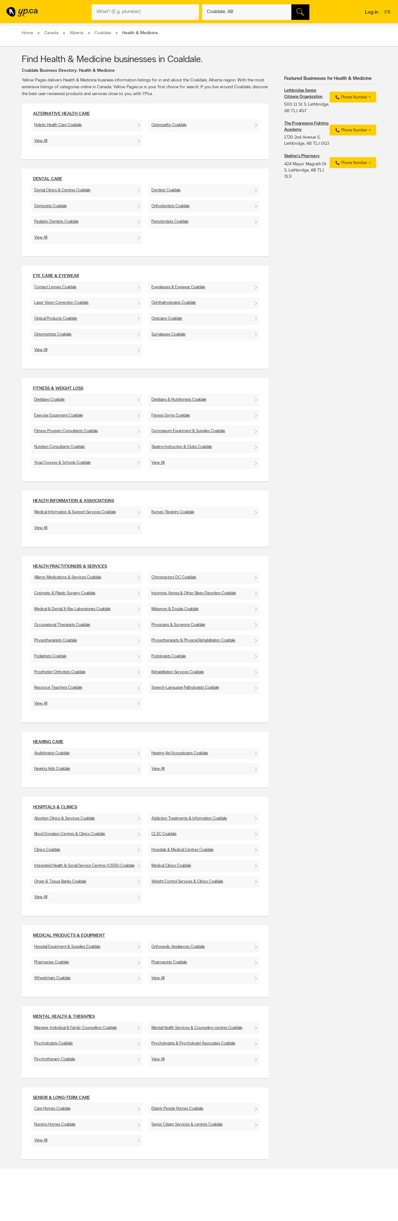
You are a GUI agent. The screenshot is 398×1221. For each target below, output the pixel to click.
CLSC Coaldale (164, 834)
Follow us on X (252, 1212)
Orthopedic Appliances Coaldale (178, 947)
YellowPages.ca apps (257, 1207)
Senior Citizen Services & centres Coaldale (187, 1125)
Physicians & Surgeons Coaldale (178, 625)
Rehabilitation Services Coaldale (177, 672)
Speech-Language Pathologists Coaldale (185, 688)
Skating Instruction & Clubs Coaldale (181, 447)
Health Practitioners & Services (70, 566)
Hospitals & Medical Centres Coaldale (182, 850)
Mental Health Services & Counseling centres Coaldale (197, 1028)
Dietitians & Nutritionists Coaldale (178, 400)
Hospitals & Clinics (55, 807)
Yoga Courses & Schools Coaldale (62, 463)
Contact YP (108, 1207)
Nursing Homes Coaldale (55, 1125)
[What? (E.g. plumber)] (145, 12)
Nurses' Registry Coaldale (172, 512)
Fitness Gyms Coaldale (170, 416)
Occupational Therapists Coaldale (62, 625)
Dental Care (47, 179)
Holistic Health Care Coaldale (58, 125)
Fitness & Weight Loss (58, 388)
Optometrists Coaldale (53, 334)
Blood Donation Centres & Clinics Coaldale (69, 834)
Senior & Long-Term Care (61, 1097)
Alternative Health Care (61, 114)
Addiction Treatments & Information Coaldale (189, 818)
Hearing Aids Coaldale (52, 769)
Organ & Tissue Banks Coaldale (60, 882)
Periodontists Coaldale (169, 222)
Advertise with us (38, 1207)
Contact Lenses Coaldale (55, 287)
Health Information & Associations (73, 501)
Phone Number (350, 97)
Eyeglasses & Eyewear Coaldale (178, 287)
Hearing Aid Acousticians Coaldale (179, 753)
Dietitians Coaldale (49, 400)
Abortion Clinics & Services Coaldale (64, 818)
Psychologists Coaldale (53, 1043)
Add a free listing (38, 1212)
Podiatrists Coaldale (50, 656)
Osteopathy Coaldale (169, 125)
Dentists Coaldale (166, 190)
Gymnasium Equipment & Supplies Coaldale (188, 431)
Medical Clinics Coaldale (171, 866)
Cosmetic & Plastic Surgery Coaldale (64, 593)
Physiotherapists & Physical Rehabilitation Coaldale (193, 640)
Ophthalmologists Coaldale (173, 303)
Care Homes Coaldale (52, 1109)
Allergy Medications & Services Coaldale (67, 577)
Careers (105, 1212)
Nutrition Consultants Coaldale (59, 447)
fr (388, 12)
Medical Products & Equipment (69, 935)
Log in (371, 12)
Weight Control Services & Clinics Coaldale (187, 882)
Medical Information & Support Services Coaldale (75, 512)
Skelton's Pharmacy (302, 156)
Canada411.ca (322, 1207)
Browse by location (185, 1212)
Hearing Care (48, 742)
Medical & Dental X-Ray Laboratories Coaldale (72, 609)
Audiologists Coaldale (52, 753)
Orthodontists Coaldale (170, 206)
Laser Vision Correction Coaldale (61, 303)
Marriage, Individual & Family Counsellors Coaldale (75, 1028)
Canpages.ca (322, 1212)
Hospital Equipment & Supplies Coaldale (67, 947)
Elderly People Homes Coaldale (177, 1109)
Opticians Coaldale (166, 319)
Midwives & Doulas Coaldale (175, 609)
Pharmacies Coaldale (51, 962)
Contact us (366, 1181)
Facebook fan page (256, 1217)
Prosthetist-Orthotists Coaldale (60, 672)
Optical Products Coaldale (55, 319)
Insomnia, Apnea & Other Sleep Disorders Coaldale (193, 593)
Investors (106, 1217)
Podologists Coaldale (168, 656)
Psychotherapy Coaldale (54, 1059)
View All (40, 141)
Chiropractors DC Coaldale (173, 577)
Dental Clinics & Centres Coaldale (62, 190)
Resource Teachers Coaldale (58, 688)
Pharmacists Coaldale (169, 962)
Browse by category (186, 1207)
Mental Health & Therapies (64, 1016)
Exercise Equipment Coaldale (58, 416)
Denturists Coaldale (50, 206)
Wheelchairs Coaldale (52, 978)
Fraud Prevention (38, 1217)
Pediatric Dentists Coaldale (56, 222)
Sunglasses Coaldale (168, 334)
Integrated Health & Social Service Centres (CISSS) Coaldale (84, 866)
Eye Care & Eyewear (56, 276)
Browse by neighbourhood (191, 1217)
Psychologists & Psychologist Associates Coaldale (193, 1043)
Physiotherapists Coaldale (55, 640)
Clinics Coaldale (47, 850)
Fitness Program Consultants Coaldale (66, 431)
